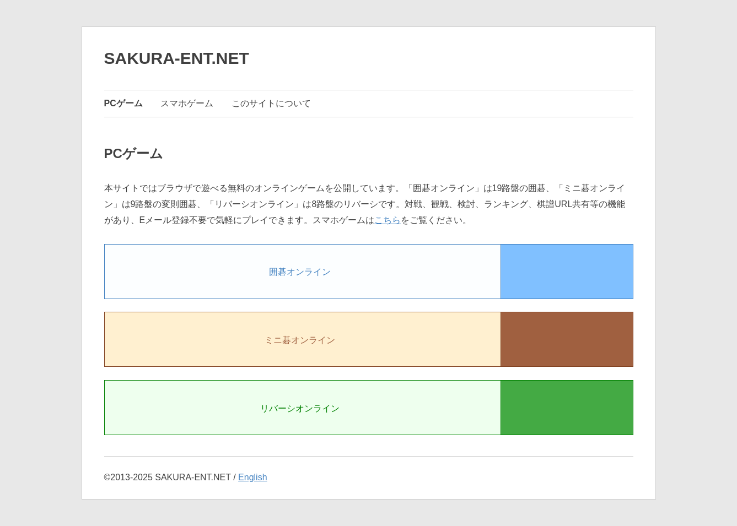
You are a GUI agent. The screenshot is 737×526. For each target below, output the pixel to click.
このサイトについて (271, 103)
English (252, 477)
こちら (387, 220)
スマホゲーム (186, 103)
